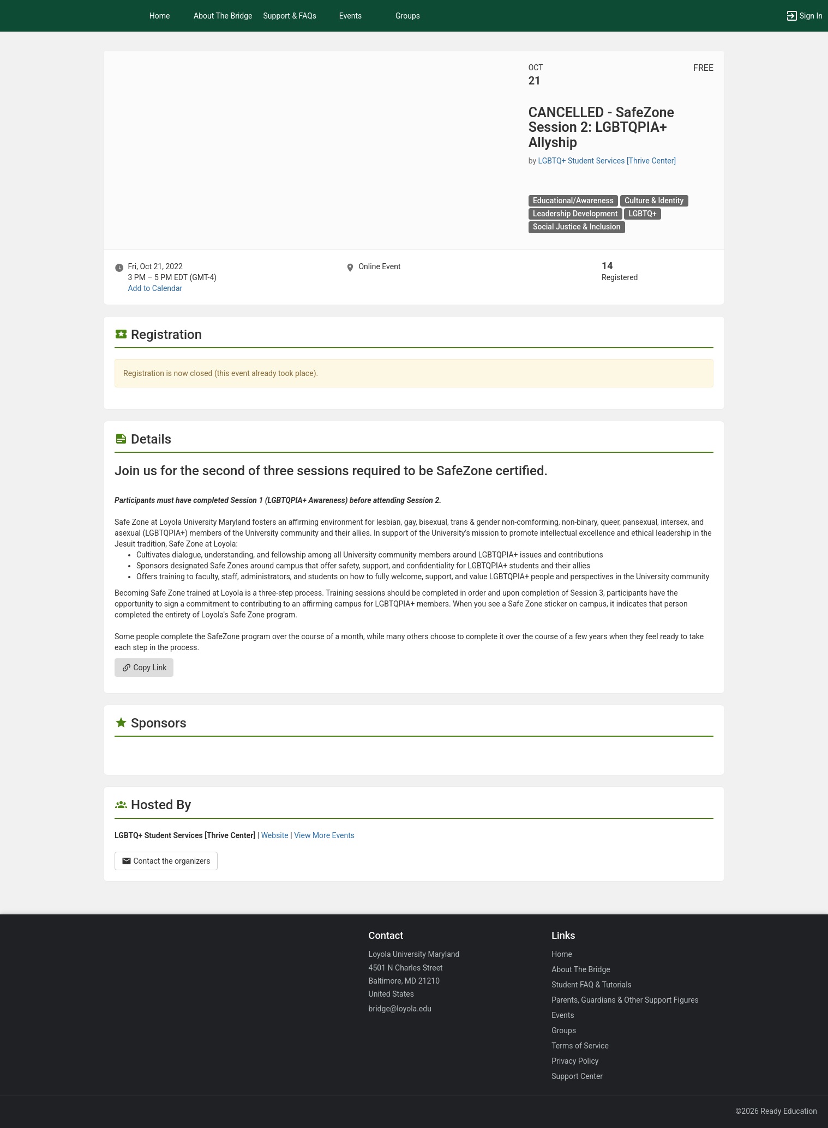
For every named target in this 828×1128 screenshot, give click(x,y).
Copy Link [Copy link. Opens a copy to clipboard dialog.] (144, 667)
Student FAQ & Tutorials (591, 984)
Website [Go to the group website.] (275, 835)
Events (350, 15)
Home (561, 954)
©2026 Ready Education (776, 1111)
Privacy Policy (574, 1061)
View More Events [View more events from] (324, 835)
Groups (407, 15)
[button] (804, 16)
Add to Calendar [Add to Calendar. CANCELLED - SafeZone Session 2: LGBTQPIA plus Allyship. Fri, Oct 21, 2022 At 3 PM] (155, 288)
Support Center (577, 1076)
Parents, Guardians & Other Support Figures (625, 1000)
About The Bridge (223, 15)
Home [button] (159, 15)
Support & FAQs (290, 15)
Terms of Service (580, 1045)
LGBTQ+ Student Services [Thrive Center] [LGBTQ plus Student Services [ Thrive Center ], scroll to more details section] (607, 160)
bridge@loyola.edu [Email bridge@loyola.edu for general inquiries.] (400, 1008)
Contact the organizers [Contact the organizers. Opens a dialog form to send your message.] (166, 861)
